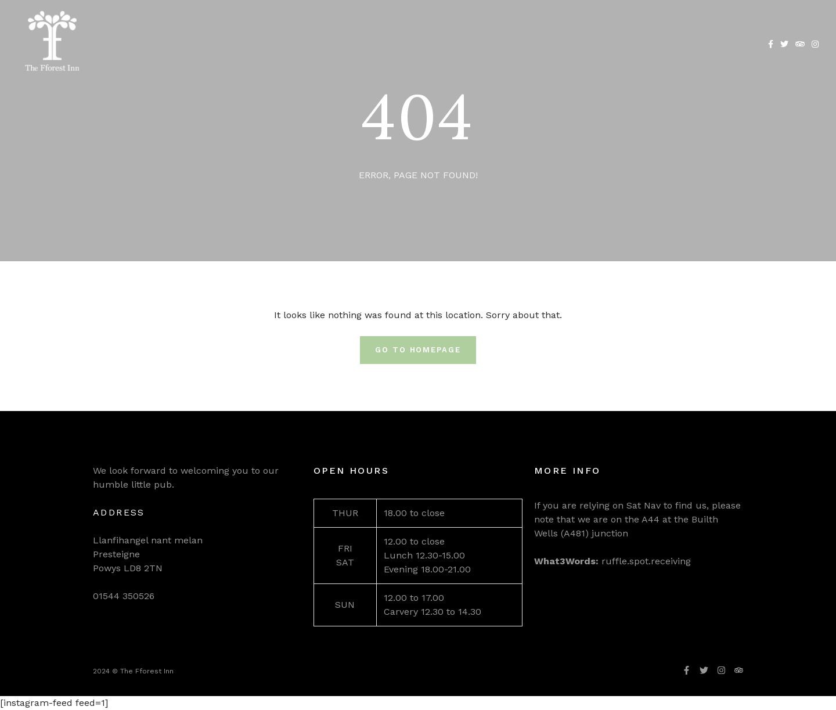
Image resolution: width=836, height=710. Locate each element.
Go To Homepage (418, 349)
